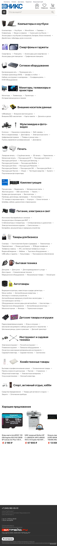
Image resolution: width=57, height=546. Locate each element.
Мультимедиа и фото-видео (33, 125)
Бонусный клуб (38, 2)
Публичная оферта (8, 525)
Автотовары (21, 284)
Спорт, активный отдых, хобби (32, 385)
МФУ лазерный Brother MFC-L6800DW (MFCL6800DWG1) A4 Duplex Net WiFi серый (35, 437)
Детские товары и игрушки (36, 317)
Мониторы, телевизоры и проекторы (35, 89)
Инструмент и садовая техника (33, 338)
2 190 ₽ (7, 443)
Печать (21, 149)
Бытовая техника (26, 263)
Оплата (13, 2)
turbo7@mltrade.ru (8, 514)
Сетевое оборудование (34, 65)
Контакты (7, 2)
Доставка (21, 2)
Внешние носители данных (34, 107)
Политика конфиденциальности (12, 527)
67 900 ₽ (31, 443)
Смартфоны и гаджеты (33, 47)
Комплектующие (30, 182)
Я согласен (8, 539)
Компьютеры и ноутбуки (33, 23)
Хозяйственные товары (34, 361)
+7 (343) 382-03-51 (10, 508)
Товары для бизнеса (25, 237)
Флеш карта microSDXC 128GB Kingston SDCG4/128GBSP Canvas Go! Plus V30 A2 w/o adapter (12, 437)
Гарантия (29, 2)
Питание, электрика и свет (33, 211)
